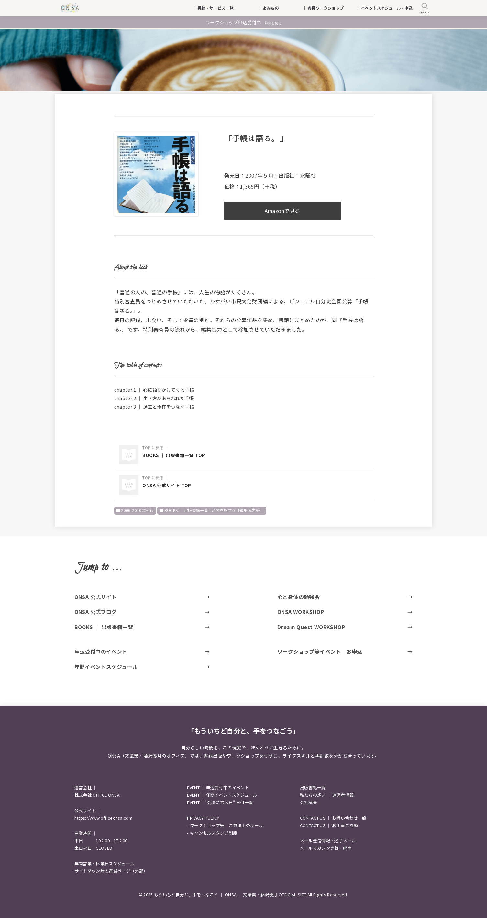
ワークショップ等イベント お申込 (319, 651)
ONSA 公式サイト (95, 597)
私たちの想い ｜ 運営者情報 (327, 795)
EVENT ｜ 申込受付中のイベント (218, 787)
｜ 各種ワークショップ (327, 8)
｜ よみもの (276, 8)
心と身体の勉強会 (298, 597)
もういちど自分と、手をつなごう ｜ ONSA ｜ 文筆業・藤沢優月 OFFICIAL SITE (230, 894)
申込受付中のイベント (100, 651)
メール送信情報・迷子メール (328, 840)
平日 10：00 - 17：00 (100, 840)
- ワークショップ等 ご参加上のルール (225, 825)
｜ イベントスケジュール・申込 (384, 8)
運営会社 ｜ (85, 787)
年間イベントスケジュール (106, 667)
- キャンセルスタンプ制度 (212, 833)
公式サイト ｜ (87, 810)
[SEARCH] (424, 8)
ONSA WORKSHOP (300, 612)
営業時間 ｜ (85, 833)
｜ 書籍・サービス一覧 (216, 8)
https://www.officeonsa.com (103, 818)
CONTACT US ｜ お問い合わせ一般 (333, 818)
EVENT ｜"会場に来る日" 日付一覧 (220, 802)
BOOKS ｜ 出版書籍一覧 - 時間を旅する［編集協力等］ (214, 510)
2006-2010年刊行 (137, 510)
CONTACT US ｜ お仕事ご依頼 (329, 825)
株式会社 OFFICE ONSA (97, 795)
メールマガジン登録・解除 (326, 848)
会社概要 (308, 802)
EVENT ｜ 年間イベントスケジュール (222, 795)
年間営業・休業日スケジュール (104, 863)
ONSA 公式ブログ (95, 612)
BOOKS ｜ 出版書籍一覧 (103, 627)
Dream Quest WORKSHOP (311, 627)
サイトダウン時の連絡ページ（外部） (111, 871)
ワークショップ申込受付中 (243, 22)
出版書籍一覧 (313, 787)
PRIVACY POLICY (203, 818)
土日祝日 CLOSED (93, 848)
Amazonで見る (282, 210)
